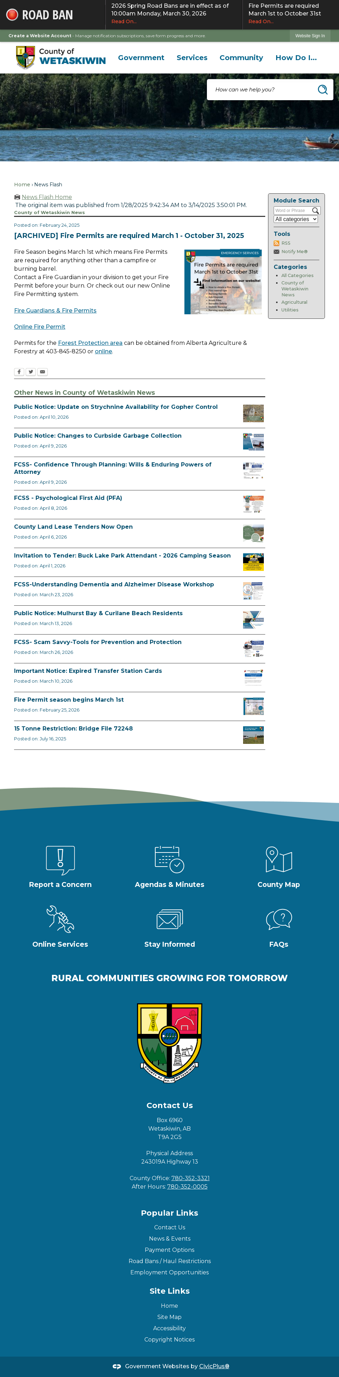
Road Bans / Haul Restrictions (170, 1261)
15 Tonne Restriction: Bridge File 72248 (73, 728)
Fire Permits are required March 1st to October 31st (290, 13)
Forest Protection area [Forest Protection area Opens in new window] (90, 343)
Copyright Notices (169, 1339)
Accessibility (169, 1328)
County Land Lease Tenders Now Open (73, 526)
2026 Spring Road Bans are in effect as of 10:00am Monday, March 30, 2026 (173, 13)
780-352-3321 (190, 1178)
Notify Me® (294, 251)
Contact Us (169, 1227)
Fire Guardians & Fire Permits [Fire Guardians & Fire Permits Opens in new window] (55, 310)
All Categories (297, 275)
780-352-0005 (187, 1186)
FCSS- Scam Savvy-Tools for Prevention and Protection (98, 642)
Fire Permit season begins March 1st (69, 699)
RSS (286, 243)
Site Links (170, 1291)
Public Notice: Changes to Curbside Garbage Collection (98, 435)
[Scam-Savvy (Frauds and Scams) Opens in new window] (253, 648)
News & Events (169, 1238)
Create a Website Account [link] (39, 35)
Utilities (290, 310)
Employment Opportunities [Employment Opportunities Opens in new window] (169, 1272)
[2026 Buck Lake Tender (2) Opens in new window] (253, 562)
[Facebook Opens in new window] (19, 372)
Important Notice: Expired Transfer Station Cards (88, 671)
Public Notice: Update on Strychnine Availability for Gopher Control (116, 407)
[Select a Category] (296, 219)
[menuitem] (141, 57)
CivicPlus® (214, 1366)
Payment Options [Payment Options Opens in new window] (169, 1250)
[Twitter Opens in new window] (31, 372)
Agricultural (294, 302)
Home (22, 184)
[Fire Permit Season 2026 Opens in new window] (253, 706)
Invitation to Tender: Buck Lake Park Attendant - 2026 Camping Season (122, 555)
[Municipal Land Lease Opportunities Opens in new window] (253, 533)
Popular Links (169, 1213)
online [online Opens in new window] (103, 351)
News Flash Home (47, 197)
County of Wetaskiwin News (294, 288)
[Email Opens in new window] (42, 372)
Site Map (169, 1317)
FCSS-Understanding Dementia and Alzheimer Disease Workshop (114, 584)
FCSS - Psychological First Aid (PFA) (68, 498)
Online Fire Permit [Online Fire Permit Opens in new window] (39, 326)
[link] (310, 36)
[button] (322, 89)
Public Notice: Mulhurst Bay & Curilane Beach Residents (98, 613)
